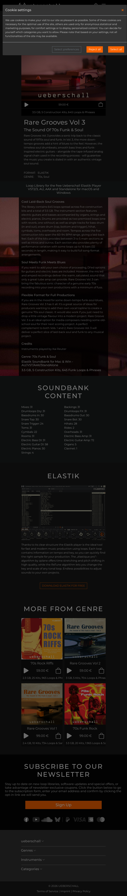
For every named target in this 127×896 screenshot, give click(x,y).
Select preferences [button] (66, 49)
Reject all (95, 49)
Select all (116, 49)
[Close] (122, 10)
